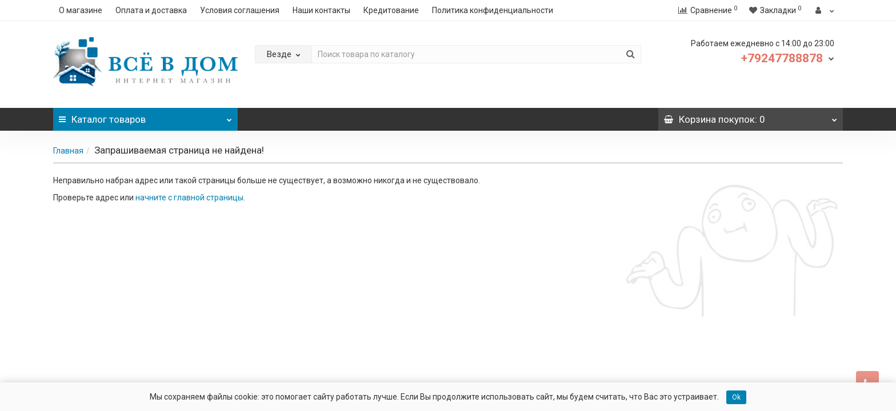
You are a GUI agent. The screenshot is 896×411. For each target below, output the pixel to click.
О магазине (80, 10)
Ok (736, 397)
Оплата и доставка (151, 10)
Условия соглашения (239, 10)
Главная (68, 150)
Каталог (145, 116)
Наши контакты (321, 10)
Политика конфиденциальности (492, 10)
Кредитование (391, 10)
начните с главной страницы (189, 197)
